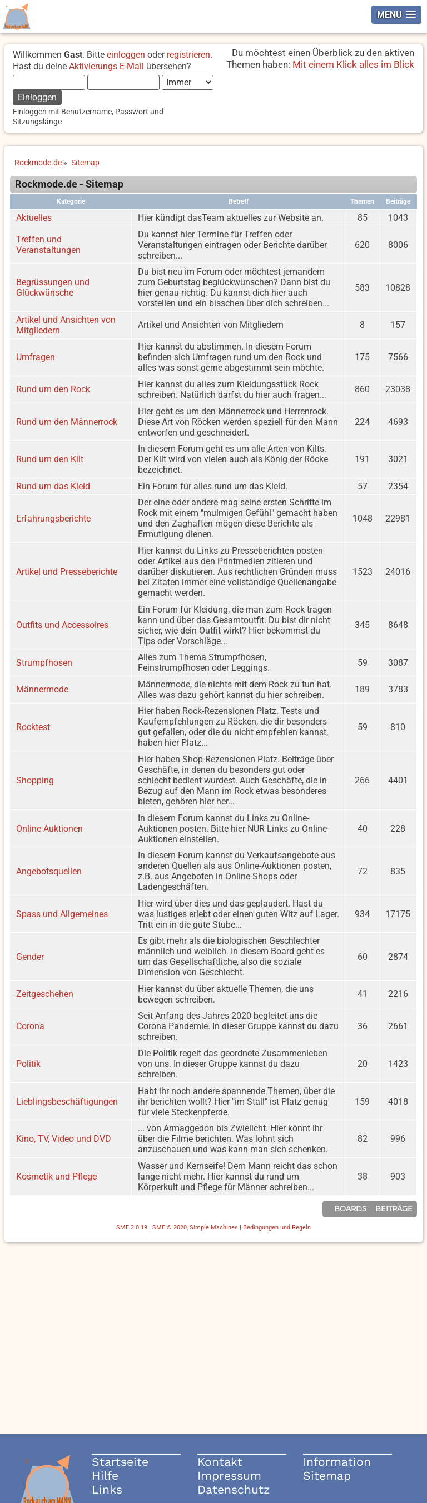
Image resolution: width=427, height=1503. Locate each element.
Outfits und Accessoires (62, 625)
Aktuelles (34, 217)
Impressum (229, 1475)
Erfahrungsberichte (53, 518)
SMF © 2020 (169, 1227)
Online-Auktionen (49, 828)
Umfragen (35, 357)
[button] (396, 15)
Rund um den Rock (53, 389)
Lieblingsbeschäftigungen (67, 1101)
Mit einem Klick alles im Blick (353, 64)
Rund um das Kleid (53, 486)
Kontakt (219, 1462)
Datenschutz (233, 1489)
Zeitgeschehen (44, 994)
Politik (28, 1064)
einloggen (126, 54)
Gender (30, 957)
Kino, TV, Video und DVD (63, 1138)
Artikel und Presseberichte (66, 571)
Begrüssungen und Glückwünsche (53, 287)
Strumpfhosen (44, 662)
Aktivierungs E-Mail (106, 66)
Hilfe (105, 1475)
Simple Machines (214, 1227)
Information (337, 1462)
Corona (30, 1026)
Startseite (120, 1462)
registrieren (188, 54)
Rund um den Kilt (49, 459)
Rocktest (33, 727)
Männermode (42, 689)
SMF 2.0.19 (131, 1227)
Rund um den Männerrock (66, 422)
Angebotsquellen (49, 871)
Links (107, 1489)
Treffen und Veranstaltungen (48, 244)
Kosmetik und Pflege (56, 1176)
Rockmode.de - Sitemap (69, 184)
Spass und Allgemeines (62, 914)
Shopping (35, 780)
